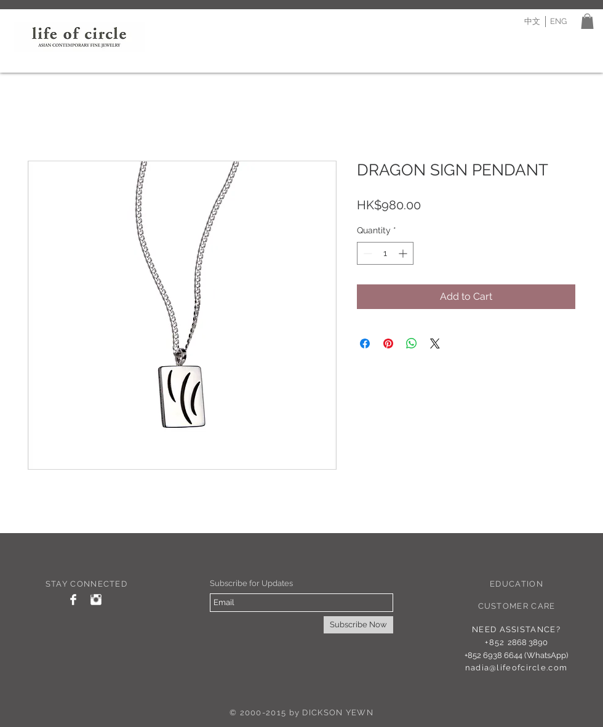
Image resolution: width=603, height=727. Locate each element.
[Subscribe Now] (358, 624)
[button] (587, 21)
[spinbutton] (385, 253)
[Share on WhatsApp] (411, 343)
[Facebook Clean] (73, 599)
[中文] (531, 21)
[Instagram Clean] (96, 599)
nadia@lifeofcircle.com (516, 667)
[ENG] (558, 21)
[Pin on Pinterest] (388, 343)
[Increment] (404, 253)
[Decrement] (366, 253)
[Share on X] (435, 343)
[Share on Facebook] (364, 343)
